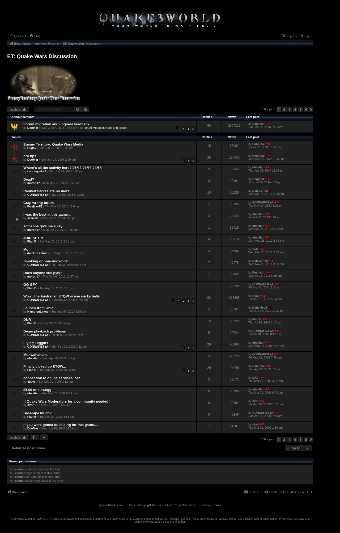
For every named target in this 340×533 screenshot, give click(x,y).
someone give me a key (42, 226)
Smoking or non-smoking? (45, 261)
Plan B (31, 241)
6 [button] (306, 109)
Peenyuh (258, 272)
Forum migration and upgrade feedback (56, 124)
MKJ (255, 377)
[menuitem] (34, 36)
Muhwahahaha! (36, 355)
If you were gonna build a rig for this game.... (60, 425)
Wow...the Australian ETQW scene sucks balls (61, 296)
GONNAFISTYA (37, 194)
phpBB (148, 505)
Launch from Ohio (38, 308)
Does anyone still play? (42, 273)
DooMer (32, 127)
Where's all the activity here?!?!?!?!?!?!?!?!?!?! (63, 168)
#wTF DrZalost (37, 253)
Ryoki (256, 295)
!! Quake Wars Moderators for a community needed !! (67, 401)
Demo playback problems (44, 331)
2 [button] (284, 109)
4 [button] (295, 109)
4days (31, 381)
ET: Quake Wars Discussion (42, 56)
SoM (255, 249)
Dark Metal (259, 307)
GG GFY (30, 285)
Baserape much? (37, 413)
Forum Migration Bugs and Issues (105, 127)
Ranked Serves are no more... (48, 191)
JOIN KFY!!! (33, 238)
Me (25, 249)
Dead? (28, 179)
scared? (33, 218)
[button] (311, 109)
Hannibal (258, 144)
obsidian (258, 167)
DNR (27, 320)
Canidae (258, 123)
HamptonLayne (37, 311)
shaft (255, 424)
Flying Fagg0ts (35, 343)
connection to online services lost (51, 378)
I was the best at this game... (47, 214)
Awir (30, 405)
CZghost (258, 179)
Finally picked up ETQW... (44, 366)
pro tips (29, 156)
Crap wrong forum (38, 203)
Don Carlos (260, 190)
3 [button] (290, 109)
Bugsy (31, 148)
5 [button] (300, 109)
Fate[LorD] (34, 206)
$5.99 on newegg (37, 390)
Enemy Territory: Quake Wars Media (53, 144)
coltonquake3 (36, 171)
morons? (33, 183)
